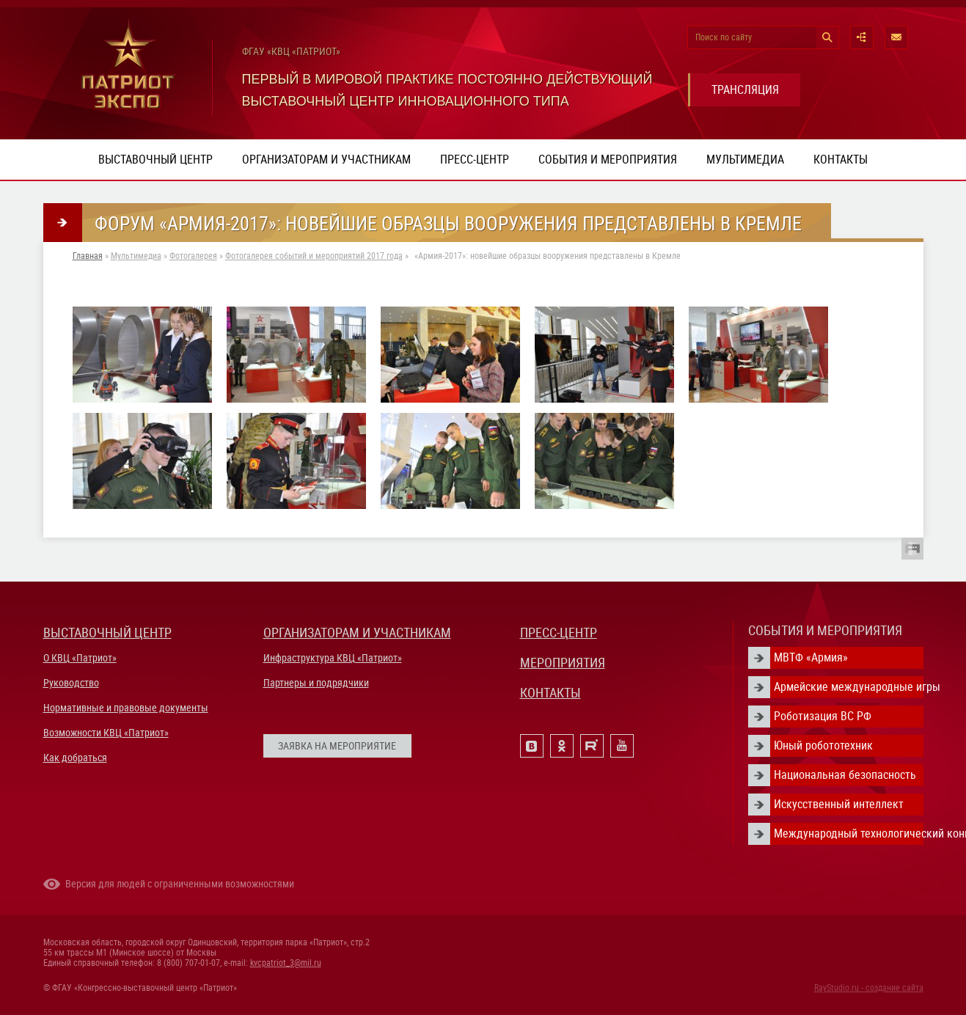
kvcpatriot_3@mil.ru (285, 963)
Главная (88, 256)
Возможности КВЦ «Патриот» (106, 733)
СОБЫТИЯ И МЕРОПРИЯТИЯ (825, 630)
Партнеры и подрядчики (316, 683)
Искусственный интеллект (839, 804)
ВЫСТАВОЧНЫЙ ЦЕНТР (107, 632)
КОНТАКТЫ (550, 692)
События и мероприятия (607, 159)
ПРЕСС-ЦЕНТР (558, 632)
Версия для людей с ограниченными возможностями (179, 884)
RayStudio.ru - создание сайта (868, 988)
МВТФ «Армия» (811, 657)
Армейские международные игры (848, 687)
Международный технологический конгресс (848, 833)
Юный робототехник (823, 745)
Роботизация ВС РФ (822, 716)
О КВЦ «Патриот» (80, 658)
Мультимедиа (745, 159)
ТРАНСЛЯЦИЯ (745, 90)
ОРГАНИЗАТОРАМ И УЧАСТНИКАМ (357, 632)
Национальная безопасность (845, 775)
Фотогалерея (193, 256)
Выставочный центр (155, 159)
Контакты (840, 159)
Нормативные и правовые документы (125, 708)
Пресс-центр (474, 159)
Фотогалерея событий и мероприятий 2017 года (314, 256)
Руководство (71, 683)
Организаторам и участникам (326, 159)
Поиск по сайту (723, 37)
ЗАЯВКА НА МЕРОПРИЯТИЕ (337, 746)
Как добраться (75, 757)
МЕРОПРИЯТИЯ (562, 662)
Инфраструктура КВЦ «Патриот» (332, 658)
